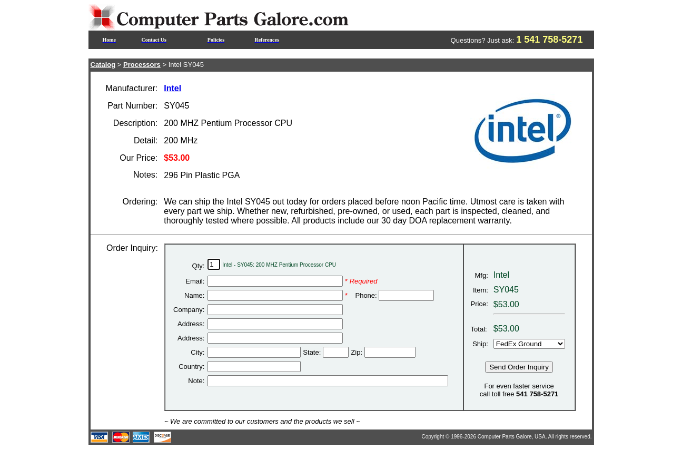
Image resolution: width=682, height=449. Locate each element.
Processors (142, 65)
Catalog (103, 65)
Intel (172, 88)
